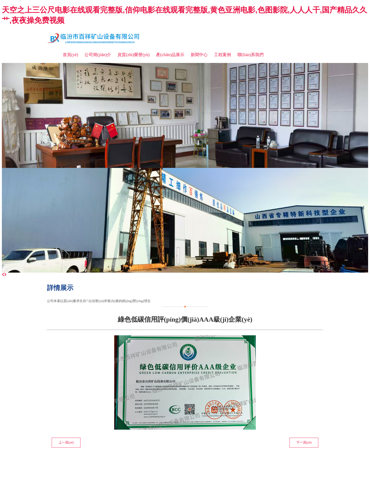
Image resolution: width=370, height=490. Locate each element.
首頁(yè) (70, 54)
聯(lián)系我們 (250, 54)
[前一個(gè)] (3, 275)
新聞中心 (199, 54)
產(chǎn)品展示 (170, 54)
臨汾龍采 (113, 461)
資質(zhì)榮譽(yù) (134, 54)
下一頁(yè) (304, 442)
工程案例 (222, 54)
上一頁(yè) (66, 442)
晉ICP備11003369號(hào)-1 (142, 461)
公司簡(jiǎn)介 (97, 54)
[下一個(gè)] (5, 275)
